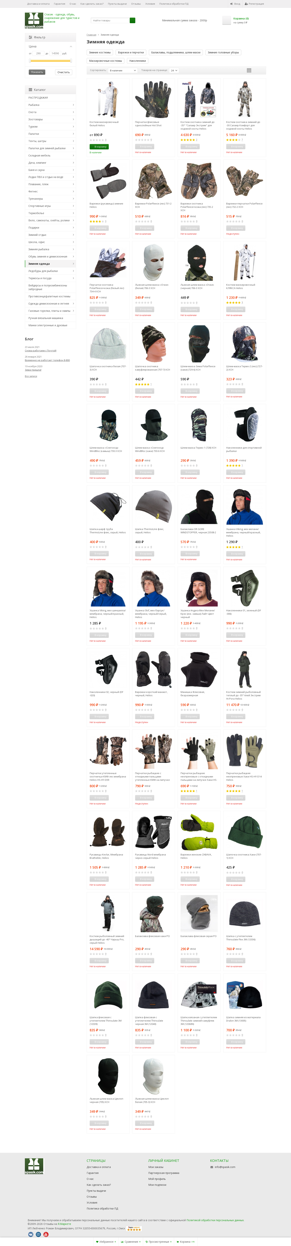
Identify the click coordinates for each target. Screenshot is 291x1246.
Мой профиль (157, 1179)
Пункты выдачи (117, 3)
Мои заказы (155, 1167)
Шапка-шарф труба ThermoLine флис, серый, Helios (108, 530)
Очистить (64, 72)
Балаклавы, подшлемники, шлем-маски (175, 52)
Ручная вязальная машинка (45, 318)
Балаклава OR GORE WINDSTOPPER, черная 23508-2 (198, 530)
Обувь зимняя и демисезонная (47, 256)
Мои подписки (157, 1184)
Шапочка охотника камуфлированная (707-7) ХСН (152, 368)
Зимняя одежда (39, 263)
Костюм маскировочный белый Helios (104, 123)
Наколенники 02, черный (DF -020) (106, 693)
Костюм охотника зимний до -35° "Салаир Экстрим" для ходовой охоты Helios (198, 125)
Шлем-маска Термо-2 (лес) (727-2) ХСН (244, 368)
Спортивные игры (39, 206)
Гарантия (59, 3)
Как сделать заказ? (92, 3)
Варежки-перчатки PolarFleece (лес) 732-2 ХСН (244, 205)
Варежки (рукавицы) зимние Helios (106, 205)
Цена (50, 46)
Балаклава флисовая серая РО (199, 936)
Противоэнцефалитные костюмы (49, 296)
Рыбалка (33, 105)
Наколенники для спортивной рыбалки (244, 449)
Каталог (37, 90)
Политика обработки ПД (173, 3)
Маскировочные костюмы (105, 60)
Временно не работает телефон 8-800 (47, 360)
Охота (32, 112)
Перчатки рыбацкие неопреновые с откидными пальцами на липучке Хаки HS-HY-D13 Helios (199, 776)
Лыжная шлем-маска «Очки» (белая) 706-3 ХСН (152, 286)
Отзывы (136, 3)
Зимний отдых (37, 235)
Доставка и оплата (38, 3)
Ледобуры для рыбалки (43, 271)
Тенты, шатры (37, 141)
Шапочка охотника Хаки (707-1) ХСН (243, 856)
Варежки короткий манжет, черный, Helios (151, 693)
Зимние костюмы (100, 52)
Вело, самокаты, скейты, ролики (49, 220)
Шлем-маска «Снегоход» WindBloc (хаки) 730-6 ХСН (150, 449)
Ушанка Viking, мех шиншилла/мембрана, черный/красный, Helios (108, 614)
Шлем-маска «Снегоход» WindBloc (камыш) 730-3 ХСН (106, 449)
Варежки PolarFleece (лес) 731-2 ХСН (153, 205)
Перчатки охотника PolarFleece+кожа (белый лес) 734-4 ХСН (107, 288)
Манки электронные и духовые (47, 325)
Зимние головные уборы (223, 52)
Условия (150, 3)
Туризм (32, 126)
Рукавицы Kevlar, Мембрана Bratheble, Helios (106, 856)
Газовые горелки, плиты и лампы (49, 311)
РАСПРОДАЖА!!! (38, 97)
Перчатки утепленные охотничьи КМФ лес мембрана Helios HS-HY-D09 (108, 776)
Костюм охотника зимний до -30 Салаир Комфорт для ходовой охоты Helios (243, 125)
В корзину (99, 146)
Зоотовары (35, 119)
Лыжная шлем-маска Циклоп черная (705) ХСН (106, 1100)
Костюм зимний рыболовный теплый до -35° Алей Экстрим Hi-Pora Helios (243, 695)
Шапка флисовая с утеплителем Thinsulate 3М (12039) (106, 1021)
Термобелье (36, 213)
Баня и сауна (36, 170)
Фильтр (37, 37)
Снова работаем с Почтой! (40, 350)
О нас (73, 3)
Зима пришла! (33, 369)
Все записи (31, 376)
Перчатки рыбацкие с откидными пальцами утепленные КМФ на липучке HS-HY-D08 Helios (152, 776)
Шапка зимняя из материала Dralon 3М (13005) (243, 1019)
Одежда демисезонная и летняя (48, 303)
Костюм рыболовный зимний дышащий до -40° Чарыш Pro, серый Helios (107, 939)
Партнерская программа (163, 1173)
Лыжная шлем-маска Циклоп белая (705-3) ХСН (152, 1100)
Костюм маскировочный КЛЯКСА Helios (240, 286)
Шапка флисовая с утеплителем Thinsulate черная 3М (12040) (149, 1021)
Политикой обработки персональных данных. (215, 1220)
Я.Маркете (64, 1224)
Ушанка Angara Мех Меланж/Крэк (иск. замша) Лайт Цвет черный (198, 614)
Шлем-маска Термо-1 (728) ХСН (198, 447)
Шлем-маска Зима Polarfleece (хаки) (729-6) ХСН (198, 368)
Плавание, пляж (38, 184)
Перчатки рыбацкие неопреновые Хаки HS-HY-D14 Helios (244, 776)
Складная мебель (39, 155)
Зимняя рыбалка (38, 249)
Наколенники (137, 60)
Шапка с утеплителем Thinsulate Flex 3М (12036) (240, 937)
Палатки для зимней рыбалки (47, 148)
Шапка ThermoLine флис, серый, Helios (149, 530)
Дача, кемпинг (37, 162)
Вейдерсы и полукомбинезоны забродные (47, 287)
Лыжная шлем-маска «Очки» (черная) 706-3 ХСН (197, 286)
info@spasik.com (225, 1167)
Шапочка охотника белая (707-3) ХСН (108, 368)
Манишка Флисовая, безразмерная (193, 693)
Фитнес (33, 191)
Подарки (33, 227)
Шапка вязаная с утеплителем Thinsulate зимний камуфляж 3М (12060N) (199, 1021)
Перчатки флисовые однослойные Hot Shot (148, 123)
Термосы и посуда (39, 278)
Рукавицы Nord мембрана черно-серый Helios (150, 856)
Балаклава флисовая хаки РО (152, 936)
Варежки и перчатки (131, 52)
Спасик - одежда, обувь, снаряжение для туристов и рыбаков (61, 18)
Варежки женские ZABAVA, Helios (196, 856)
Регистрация (254, 3)
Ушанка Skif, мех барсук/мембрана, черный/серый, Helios (151, 614)
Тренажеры (35, 198)
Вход (235, 3)
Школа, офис (36, 242)
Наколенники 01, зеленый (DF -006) (243, 612)
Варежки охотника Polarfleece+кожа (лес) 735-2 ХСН (197, 207)
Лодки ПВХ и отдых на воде (45, 177)
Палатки (33, 133)
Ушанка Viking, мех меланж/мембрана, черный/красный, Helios (243, 532)
